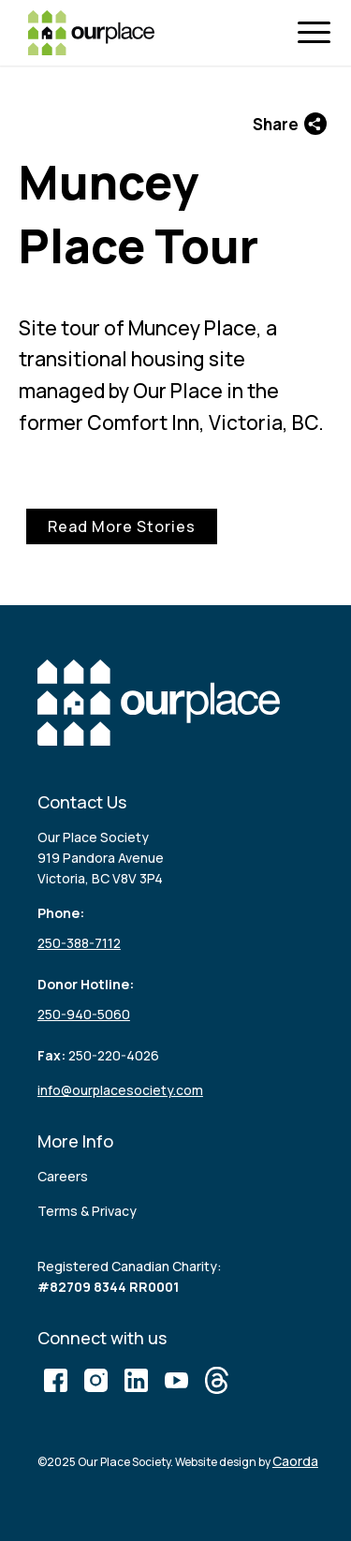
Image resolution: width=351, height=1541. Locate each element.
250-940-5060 (83, 1014)
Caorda (295, 1461)
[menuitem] (318, 33)
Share (290, 123)
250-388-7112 (79, 943)
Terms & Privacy (87, 1211)
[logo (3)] (91, 32)
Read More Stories (122, 526)
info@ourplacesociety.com (120, 1090)
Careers (62, 1176)
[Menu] (318, 33)
